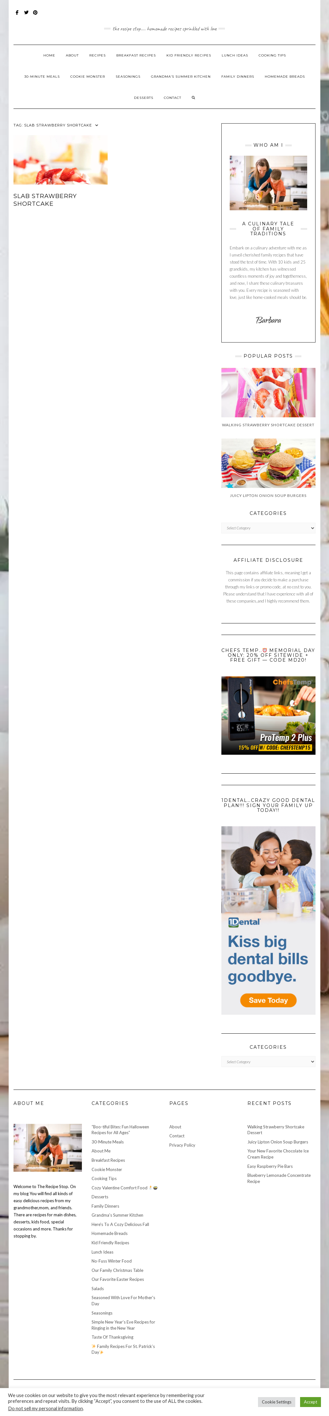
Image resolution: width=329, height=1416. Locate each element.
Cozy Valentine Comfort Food (125, 1187)
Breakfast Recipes (136, 55)
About (72, 55)
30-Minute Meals (42, 76)
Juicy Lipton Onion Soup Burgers (277, 1141)
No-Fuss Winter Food (112, 1261)
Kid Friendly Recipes (188, 55)
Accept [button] (310, 1401)
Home (49, 55)
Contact (172, 98)
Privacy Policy (182, 1145)
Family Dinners (237, 76)
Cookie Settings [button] (276, 1401)
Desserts (143, 98)
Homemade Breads (285, 76)
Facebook (17, 15)
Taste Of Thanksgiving (112, 1337)
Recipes (97, 55)
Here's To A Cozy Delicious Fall (120, 1224)
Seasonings (128, 76)
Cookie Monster (87, 76)
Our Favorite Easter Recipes (118, 1279)
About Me (101, 1150)
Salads (98, 1288)
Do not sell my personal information (45, 1408)
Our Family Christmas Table (117, 1270)
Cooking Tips (272, 55)
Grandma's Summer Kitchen (117, 1215)
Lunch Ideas (235, 55)
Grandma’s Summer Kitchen (181, 76)
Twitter (26, 15)
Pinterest (35, 15)
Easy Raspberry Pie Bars (270, 1166)
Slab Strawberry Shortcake (45, 200)
